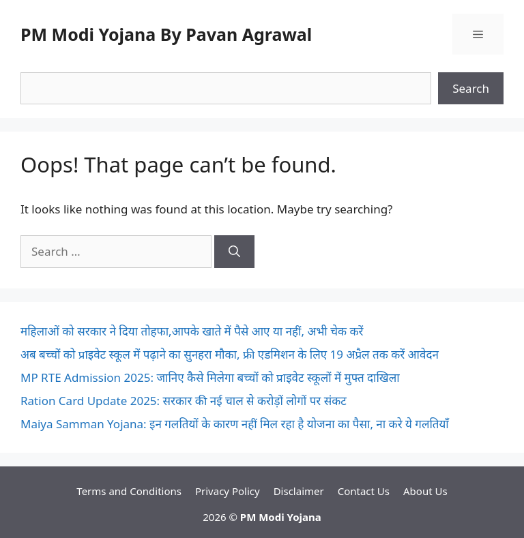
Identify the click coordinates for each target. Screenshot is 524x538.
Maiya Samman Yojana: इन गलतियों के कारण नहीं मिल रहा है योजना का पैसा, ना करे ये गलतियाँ (234, 424)
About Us (425, 491)
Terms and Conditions (128, 491)
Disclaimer (299, 491)
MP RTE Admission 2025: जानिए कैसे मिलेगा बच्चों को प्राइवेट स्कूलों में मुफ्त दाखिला (210, 377)
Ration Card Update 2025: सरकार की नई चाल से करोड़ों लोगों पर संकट (183, 400)
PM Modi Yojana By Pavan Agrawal (166, 34)
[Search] (234, 251)
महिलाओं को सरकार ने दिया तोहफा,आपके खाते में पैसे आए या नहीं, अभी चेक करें (191, 331)
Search (470, 88)
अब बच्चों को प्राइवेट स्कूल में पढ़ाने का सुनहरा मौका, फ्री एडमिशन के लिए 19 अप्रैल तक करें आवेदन (229, 354)
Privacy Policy (227, 491)
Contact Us (364, 491)
